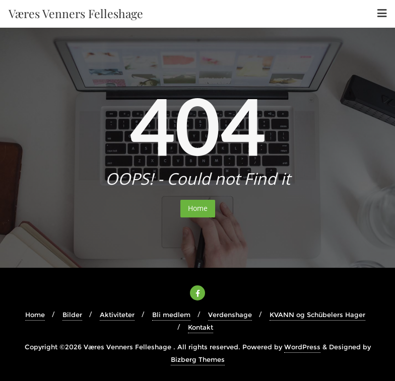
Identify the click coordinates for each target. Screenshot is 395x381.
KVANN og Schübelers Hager (317, 315)
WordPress (302, 347)
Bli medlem (171, 315)
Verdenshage (230, 315)
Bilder (72, 315)
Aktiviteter (117, 315)
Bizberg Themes (198, 359)
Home (198, 208)
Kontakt (200, 327)
